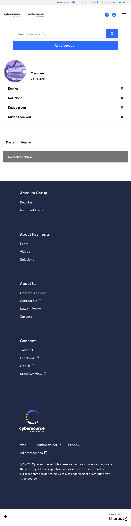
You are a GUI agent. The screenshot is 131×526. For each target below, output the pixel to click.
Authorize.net (47, 445)
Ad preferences (31, 453)
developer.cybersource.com (109, 2)
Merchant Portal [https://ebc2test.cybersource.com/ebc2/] (32, 210)
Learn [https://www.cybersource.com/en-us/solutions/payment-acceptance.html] (24, 243)
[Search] (65, 34)
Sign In (114, 15)
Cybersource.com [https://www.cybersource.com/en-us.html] (33, 293)
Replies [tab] (26, 142)
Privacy (73, 445)
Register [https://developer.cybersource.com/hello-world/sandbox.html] (26, 202)
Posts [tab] (10, 142)
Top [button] (5, 516)
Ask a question (65, 45)
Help (108, 15)
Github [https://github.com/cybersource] (25, 366)
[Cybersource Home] (32, 421)
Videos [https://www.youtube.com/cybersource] (25, 251)
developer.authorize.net (71, 2)
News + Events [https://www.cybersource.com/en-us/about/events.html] (30, 309)
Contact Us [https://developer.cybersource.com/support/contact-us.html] (28, 301)
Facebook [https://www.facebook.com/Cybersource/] (27, 358)
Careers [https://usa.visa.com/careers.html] (26, 316)
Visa (23, 445)
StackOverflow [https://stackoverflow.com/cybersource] (31, 374)
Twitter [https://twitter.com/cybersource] (25, 350)
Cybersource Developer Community (12, 15)
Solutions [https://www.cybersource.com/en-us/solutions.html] (27, 259)
